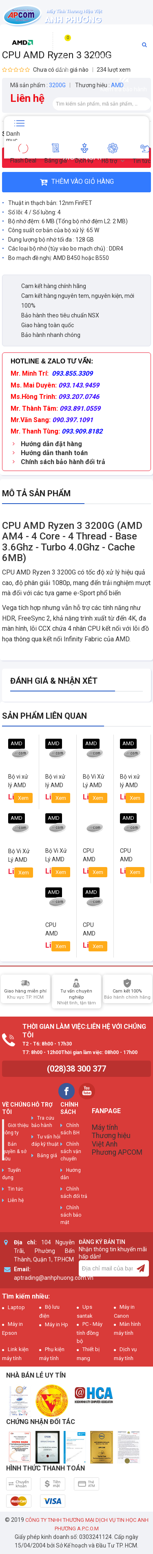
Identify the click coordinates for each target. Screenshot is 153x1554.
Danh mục (13, 135)
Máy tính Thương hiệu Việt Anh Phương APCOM (117, 1139)
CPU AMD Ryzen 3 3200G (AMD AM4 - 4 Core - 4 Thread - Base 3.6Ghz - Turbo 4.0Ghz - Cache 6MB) (72, 541)
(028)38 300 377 (76, 1069)
